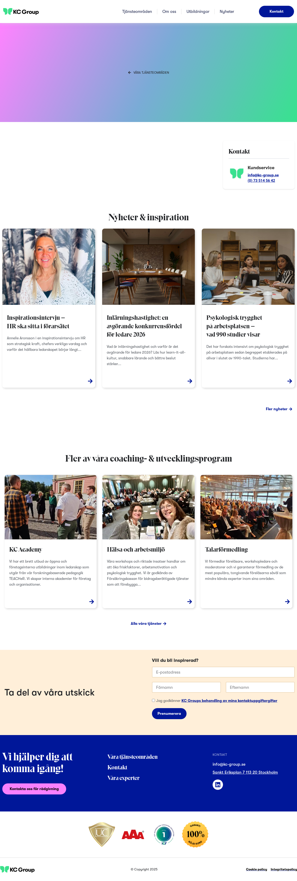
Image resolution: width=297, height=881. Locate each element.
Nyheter (227, 11)
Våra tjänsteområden (132, 757)
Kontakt (117, 768)
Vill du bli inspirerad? (175, 660)
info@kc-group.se (263, 175)
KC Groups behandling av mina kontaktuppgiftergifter (229, 701)
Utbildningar (198, 11)
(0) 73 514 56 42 (261, 180)
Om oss (169, 11)
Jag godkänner (216, 701)
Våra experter (123, 778)
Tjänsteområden (137, 11)
